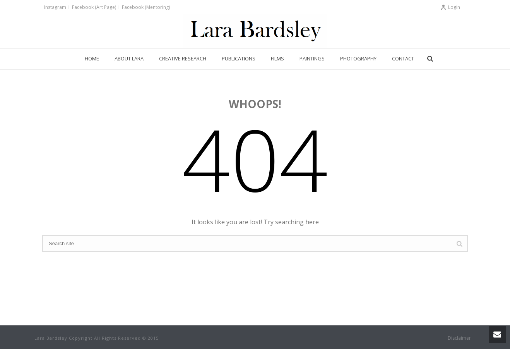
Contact (403, 58)
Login (450, 7)
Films (277, 58)
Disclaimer (459, 338)
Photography (358, 58)
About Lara (129, 58)
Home (92, 58)
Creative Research (182, 58)
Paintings (312, 58)
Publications (238, 58)
